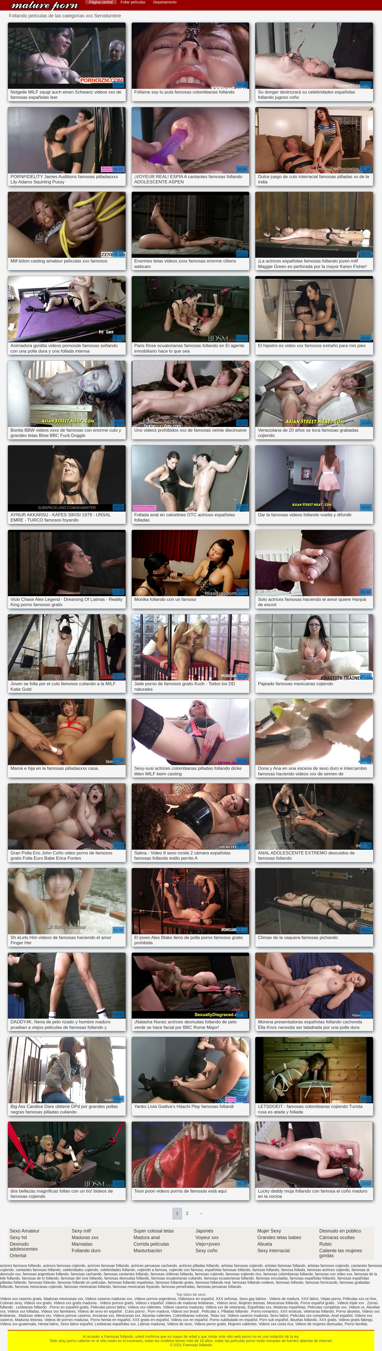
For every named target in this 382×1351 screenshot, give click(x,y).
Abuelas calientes (156, 1315)
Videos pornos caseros (71, 1315)
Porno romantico (264, 1311)
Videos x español (149, 1303)
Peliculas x (210, 1311)
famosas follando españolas (131, 1282)
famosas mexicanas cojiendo (38, 1287)
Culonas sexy (11, 1303)
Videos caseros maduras (183, 1307)
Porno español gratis (317, 1303)
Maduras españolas (289, 1307)
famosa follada (293, 1270)
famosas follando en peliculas (82, 1282)
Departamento (165, 2)
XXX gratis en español (150, 1320)
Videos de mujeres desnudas (319, 1324)
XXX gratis (328, 1320)
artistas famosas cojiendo (242, 1266)
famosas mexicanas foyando (136, 1287)
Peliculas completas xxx (327, 1307)
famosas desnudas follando (126, 1278)
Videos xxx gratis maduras (76, 1303)
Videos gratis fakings (356, 1320)
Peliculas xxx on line (359, 1299)
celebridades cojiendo (80, 1270)
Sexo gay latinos (253, 1299)
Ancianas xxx (103, 1315)
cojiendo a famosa (152, 1270)
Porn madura (158, 1311)
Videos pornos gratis (116, 1303)
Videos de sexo (179, 1324)
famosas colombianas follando (288, 1274)
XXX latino (309, 1299)
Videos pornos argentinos (155, 1299)
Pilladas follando (235, 1311)
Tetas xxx (218, 1315)
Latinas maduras (151, 1324)
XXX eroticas (291, 1311)
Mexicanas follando (282, 1303)
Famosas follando (44, 6)
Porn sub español (273, 1320)
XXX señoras (226, 1299)
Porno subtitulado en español (233, 1320)
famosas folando (41, 1282)
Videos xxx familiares (58, 1311)
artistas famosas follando (285, 1266)
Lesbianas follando (32, 1307)
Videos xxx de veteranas (226, 1307)
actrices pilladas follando (199, 1266)
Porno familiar (356, 1324)
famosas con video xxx (333, 1274)
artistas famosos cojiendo (328, 1266)
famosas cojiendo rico (243, 1274)
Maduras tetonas (28, 1320)
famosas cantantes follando (126, 1274)
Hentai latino (48, 1324)
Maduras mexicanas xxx (63, 1299)
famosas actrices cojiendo (328, 1270)
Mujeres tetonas (252, 1303)
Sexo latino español (76, 1324)
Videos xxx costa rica (276, 1324)
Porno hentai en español (110, 1320)
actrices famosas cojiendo (64, 1266)
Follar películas (133, 2)
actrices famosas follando (108, 1266)
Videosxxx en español (196, 1299)
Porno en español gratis (69, 1307)
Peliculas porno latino (108, 1307)
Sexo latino (279, 1315)
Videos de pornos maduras (66, 1320)
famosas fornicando (321, 1282)
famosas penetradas (178, 1287)
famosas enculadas (272, 1278)
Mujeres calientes (242, 1324)
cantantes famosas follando (38, 1270)
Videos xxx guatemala (18, 1324)
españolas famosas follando (228, 1270)
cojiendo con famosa (186, 1270)
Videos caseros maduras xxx (108, 1299)
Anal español (342, 1315)
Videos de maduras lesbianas (190, 1303)
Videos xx (356, 1307)
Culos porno (135, 1311)
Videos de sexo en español (100, 1311)
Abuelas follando (303, 1320)
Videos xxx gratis (38, 1303)
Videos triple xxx (351, 1303)
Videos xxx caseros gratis (21, 1299)
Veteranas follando (319, 1311)
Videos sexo (227, 1303)
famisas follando (265, 1270)
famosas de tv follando (40, 1278)
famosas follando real (212, 1282)
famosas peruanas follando (219, 1287)
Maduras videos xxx (35, 1315)
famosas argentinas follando (46, 1274)
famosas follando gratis (174, 1282)
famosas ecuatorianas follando (229, 1278)
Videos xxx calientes (144, 1307)
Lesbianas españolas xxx (115, 1324)
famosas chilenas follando (172, 1274)
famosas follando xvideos (253, 1282)
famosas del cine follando (81, 1278)
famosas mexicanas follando (87, 1287)
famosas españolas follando (312, 1278)
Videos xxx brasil (185, 1311)
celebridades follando (117, 1270)
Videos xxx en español (189, 1320)
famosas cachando (86, 1274)
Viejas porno (330, 1299)
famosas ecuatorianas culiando (176, 1278)
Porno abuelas (348, 1311)
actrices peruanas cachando (154, 1266)
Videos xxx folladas (23, 1311)
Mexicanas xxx (128, 1315)
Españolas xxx (259, 1307)
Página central (101, 2)
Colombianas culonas (190, 1315)
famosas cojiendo (209, 1274)
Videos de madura (284, 1299)
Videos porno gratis (210, 1324)
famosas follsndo (289, 1282)
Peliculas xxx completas (309, 1315)
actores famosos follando (20, 1266)
